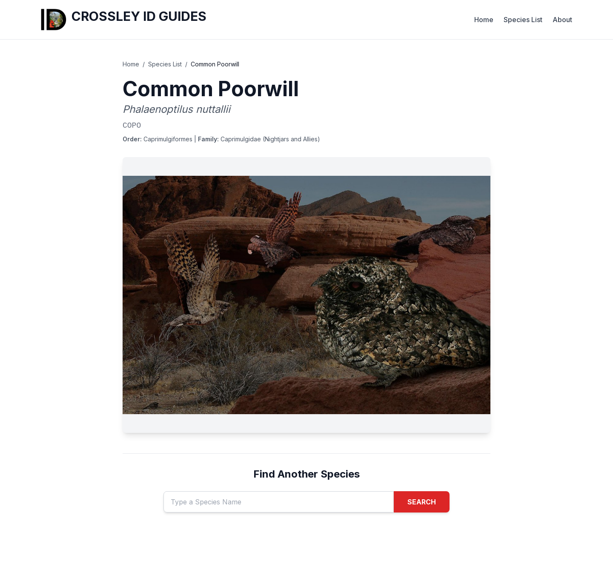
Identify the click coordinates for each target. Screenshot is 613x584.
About (562, 19)
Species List (523, 19)
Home (483, 19)
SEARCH (421, 502)
